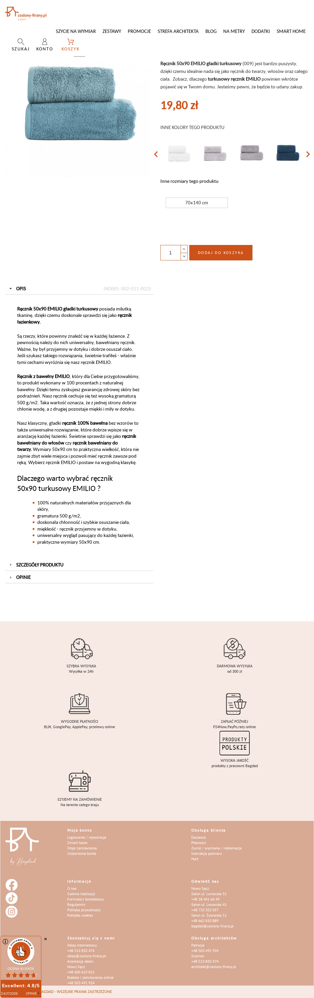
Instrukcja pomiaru (206, 853)
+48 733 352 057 (205, 909)
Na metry (234, 31)
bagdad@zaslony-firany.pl (212, 925)
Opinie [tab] (19, 577)
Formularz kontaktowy (85, 899)
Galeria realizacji (81, 893)
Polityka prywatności (84, 909)
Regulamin (76, 904)
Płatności (198, 842)
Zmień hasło (77, 842)
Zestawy (112, 31)
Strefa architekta (178, 31)
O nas (72, 888)
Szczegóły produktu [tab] (36, 565)
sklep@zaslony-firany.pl (86, 955)
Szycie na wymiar (76, 31)
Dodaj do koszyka (221, 252)
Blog (211, 31)
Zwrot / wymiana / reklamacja (216, 847)
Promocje (139, 31)
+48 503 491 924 (80, 982)
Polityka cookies (80, 915)
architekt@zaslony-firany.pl (213, 966)
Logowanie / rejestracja (86, 837)
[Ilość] (170, 252)
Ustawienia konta (81, 853)
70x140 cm (196, 202)
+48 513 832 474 (80, 950)
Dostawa (198, 837)
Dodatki (260, 31)
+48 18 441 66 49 (205, 899)
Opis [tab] (79, 288)
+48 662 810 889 (205, 920)
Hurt (194, 858)
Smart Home (291, 31)
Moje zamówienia (82, 847)
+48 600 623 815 (80, 971)
